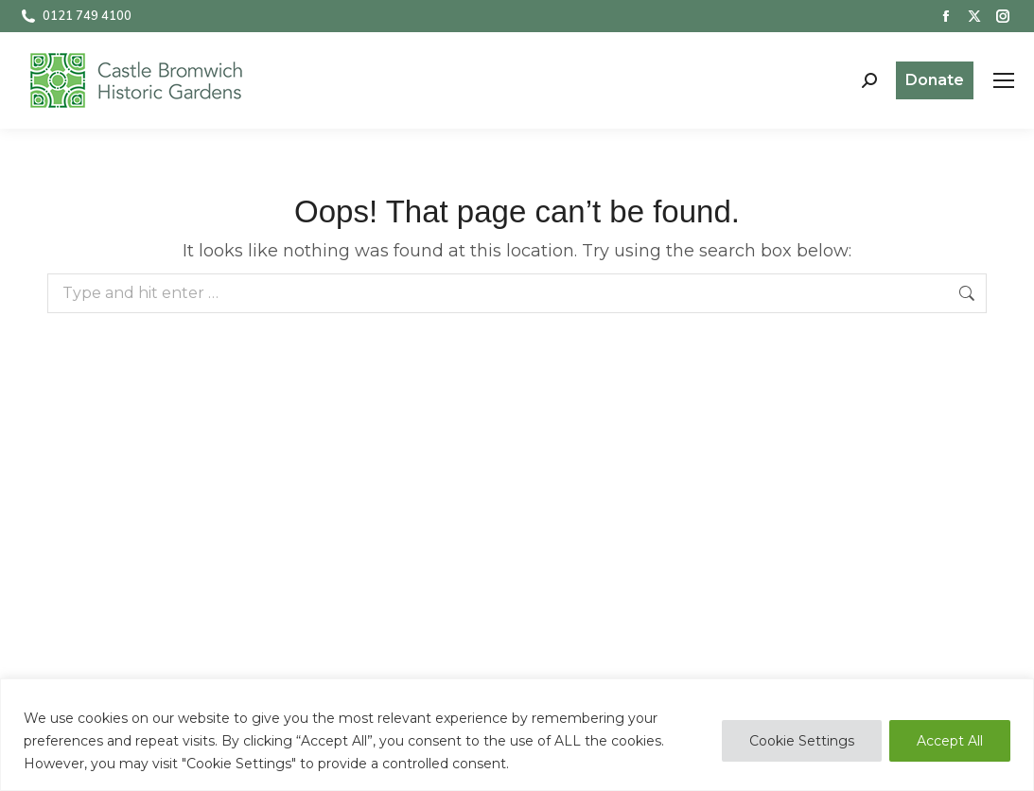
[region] (517, 734)
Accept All (950, 740)
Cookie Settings (801, 740)
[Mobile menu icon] (1003, 80)
